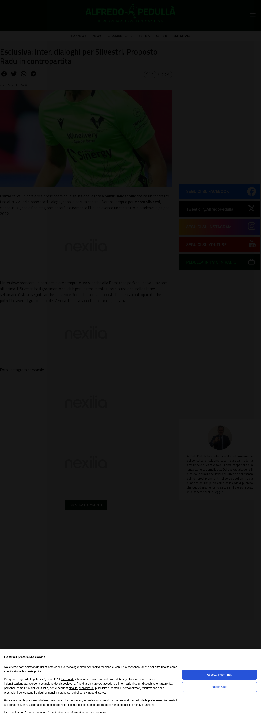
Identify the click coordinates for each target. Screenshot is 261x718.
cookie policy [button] (33, 671)
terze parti (67, 679)
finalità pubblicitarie (81, 688)
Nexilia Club (219, 686)
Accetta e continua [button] (219, 674)
